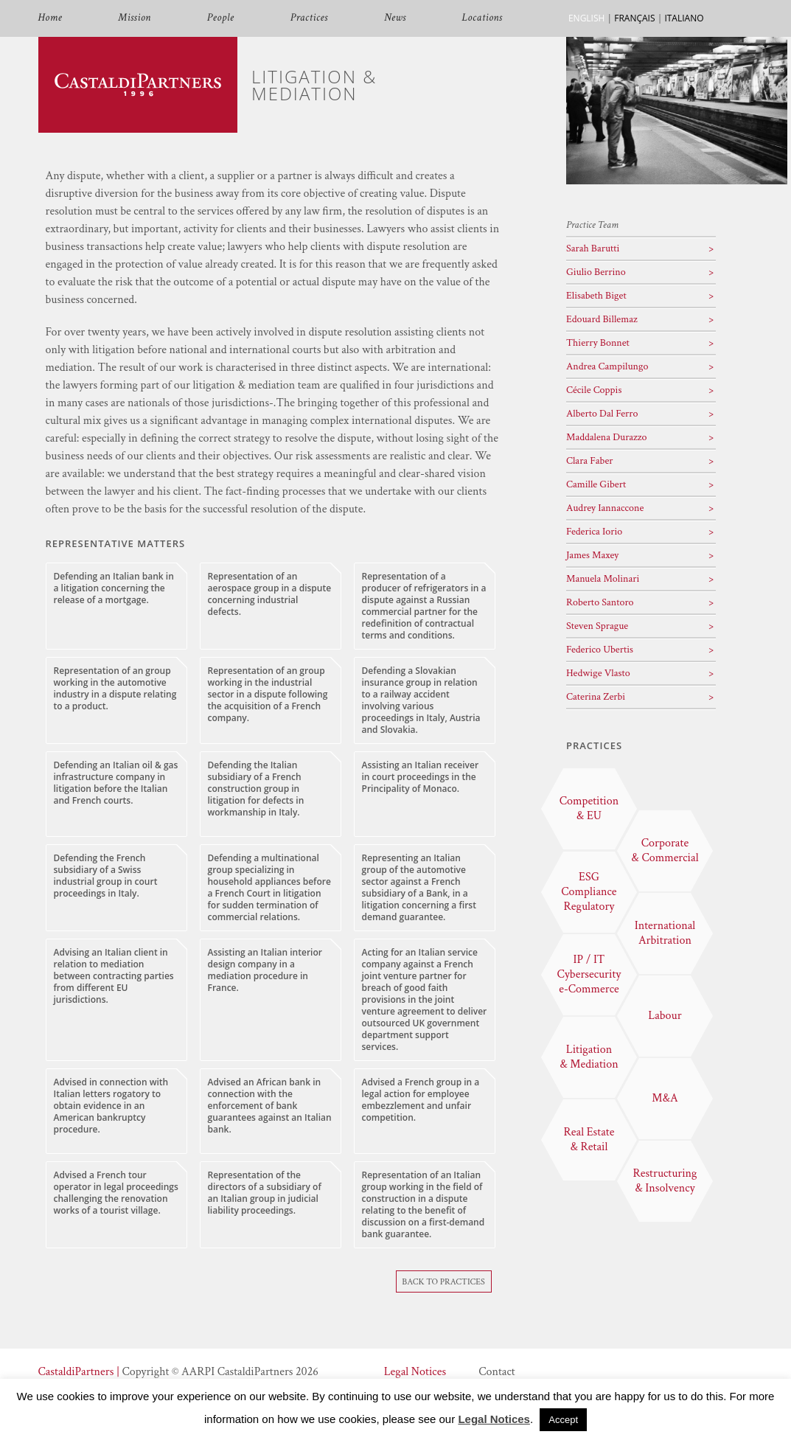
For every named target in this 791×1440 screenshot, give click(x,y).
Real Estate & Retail (589, 1139)
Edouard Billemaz (602, 319)
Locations (482, 18)
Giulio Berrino (596, 272)
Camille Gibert (596, 484)
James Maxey (592, 555)
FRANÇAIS (634, 18)
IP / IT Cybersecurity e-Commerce (589, 974)
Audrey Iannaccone (605, 508)
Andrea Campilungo (607, 366)
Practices (309, 18)
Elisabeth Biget (596, 295)
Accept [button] (563, 1419)
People (220, 18)
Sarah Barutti (592, 248)
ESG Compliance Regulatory (588, 891)
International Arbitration (665, 933)
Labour (664, 1015)
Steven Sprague (597, 626)
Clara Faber (589, 460)
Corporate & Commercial (664, 850)
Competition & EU (589, 808)
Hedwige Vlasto (598, 673)
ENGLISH (586, 18)
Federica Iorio (594, 531)
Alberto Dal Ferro (602, 413)
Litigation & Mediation (589, 1057)
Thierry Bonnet (598, 342)
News (395, 18)
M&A (664, 1098)
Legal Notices (415, 1372)
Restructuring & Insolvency (665, 1181)
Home (50, 18)
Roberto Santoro (600, 602)
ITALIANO (683, 18)
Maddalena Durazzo (606, 437)
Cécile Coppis (593, 390)
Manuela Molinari (602, 578)
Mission (134, 18)
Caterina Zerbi (595, 696)
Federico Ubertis (599, 649)
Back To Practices (443, 1281)
